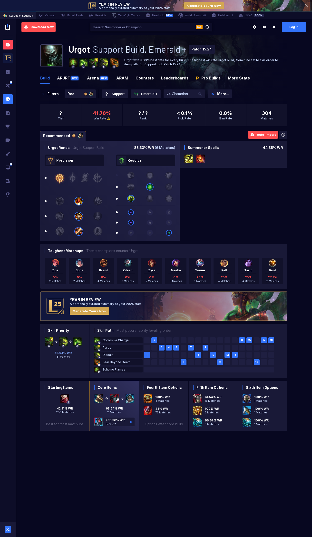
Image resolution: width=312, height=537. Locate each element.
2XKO (251, 15)
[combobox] (143, 27)
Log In (294, 27)
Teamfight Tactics (126, 15)
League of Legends (18, 15)
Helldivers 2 (222, 15)
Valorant (47, 15)
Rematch (97, 15)
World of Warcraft (192, 15)
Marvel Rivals (71, 15)
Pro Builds (208, 78)
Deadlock (159, 15)
